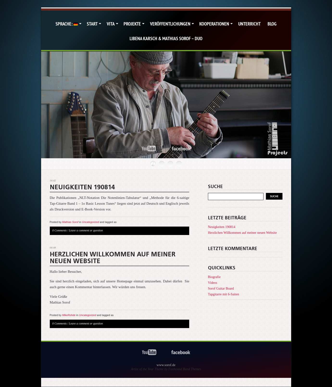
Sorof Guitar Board (221, 288)
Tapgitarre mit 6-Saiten (223, 294)
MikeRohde (68, 315)
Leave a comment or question (86, 230)
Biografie (214, 277)
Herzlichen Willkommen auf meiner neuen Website (112, 257)
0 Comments (59, 230)
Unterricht (249, 24)
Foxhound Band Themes (184, 369)
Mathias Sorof (70, 222)
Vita (111, 24)
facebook (181, 149)
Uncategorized (90, 222)
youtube (148, 149)
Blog (272, 24)
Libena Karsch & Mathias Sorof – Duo (166, 38)
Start (92, 24)
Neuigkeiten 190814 (82, 187)
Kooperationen (214, 24)
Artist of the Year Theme (147, 369)
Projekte (132, 24)
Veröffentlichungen (170, 24)
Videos (212, 283)
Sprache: (67, 24)
